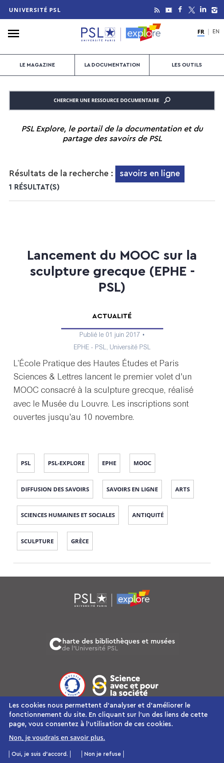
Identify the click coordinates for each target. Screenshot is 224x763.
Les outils (187, 64)
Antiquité (148, 515)
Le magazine (37, 64)
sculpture (37, 541)
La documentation (112, 64)
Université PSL (35, 10)
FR (200, 32)
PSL (26, 463)
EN (216, 32)
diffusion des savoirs (55, 489)
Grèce (80, 541)
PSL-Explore (66, 463)
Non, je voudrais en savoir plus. (57, 739)
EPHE (109, 463)
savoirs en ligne (132, 489)
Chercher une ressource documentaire (112, 100)
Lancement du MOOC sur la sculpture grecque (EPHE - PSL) (112, 271)
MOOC (142, 463)
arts (182, 489)
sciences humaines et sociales (68, 515)
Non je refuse (102, 756)
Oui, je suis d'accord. (40, 756)
